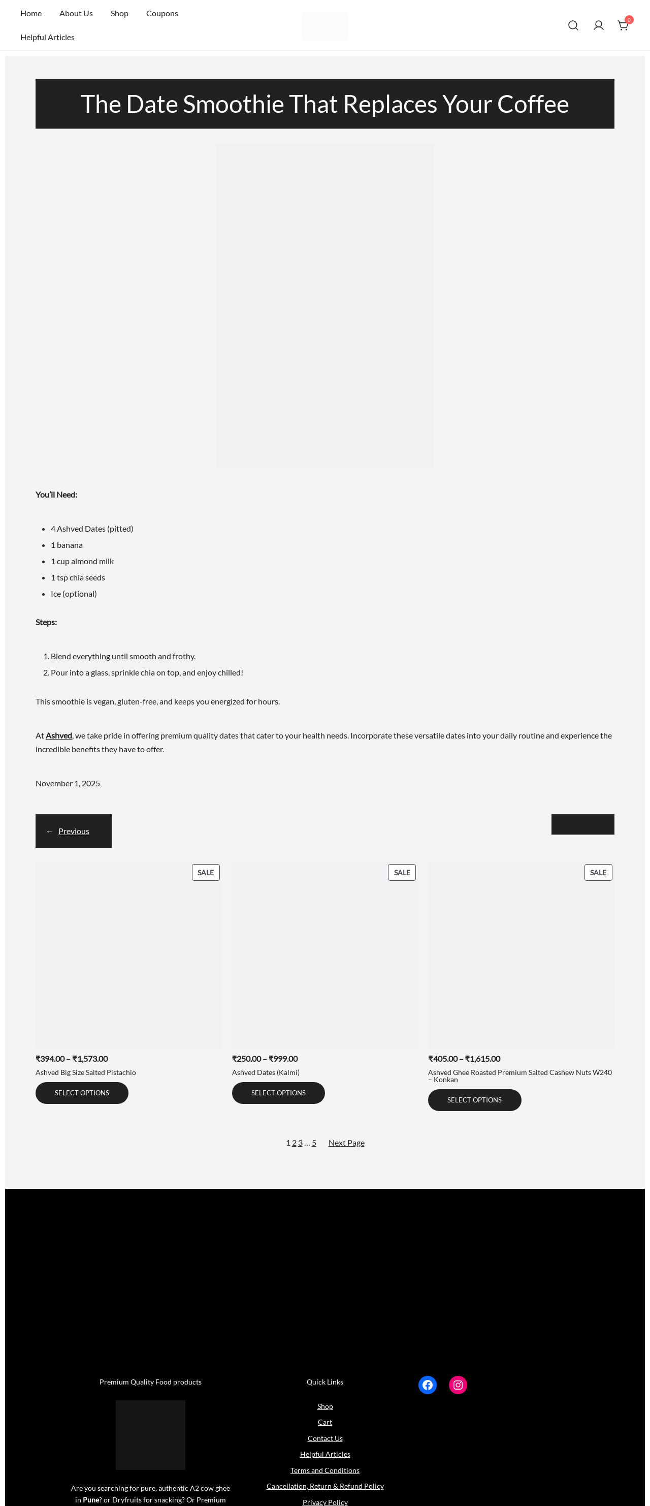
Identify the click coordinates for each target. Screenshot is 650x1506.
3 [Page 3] (300, 1142)
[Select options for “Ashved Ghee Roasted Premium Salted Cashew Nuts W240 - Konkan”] (474, 1100)
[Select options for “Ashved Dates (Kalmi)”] (278, 1093)
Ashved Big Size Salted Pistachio (86, 1072)
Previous (73, 831)
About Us (76, 13)
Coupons (162, 13)
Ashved (59, 735)
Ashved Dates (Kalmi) (266, 1072)
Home (31, 13)
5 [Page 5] (314, 1142)
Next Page (347, 1142)
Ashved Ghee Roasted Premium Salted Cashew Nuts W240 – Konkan (520, 1076)
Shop (119, 13)
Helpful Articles (47, 37)
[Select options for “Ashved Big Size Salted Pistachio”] (82, 1093)
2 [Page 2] (294, 1142)
